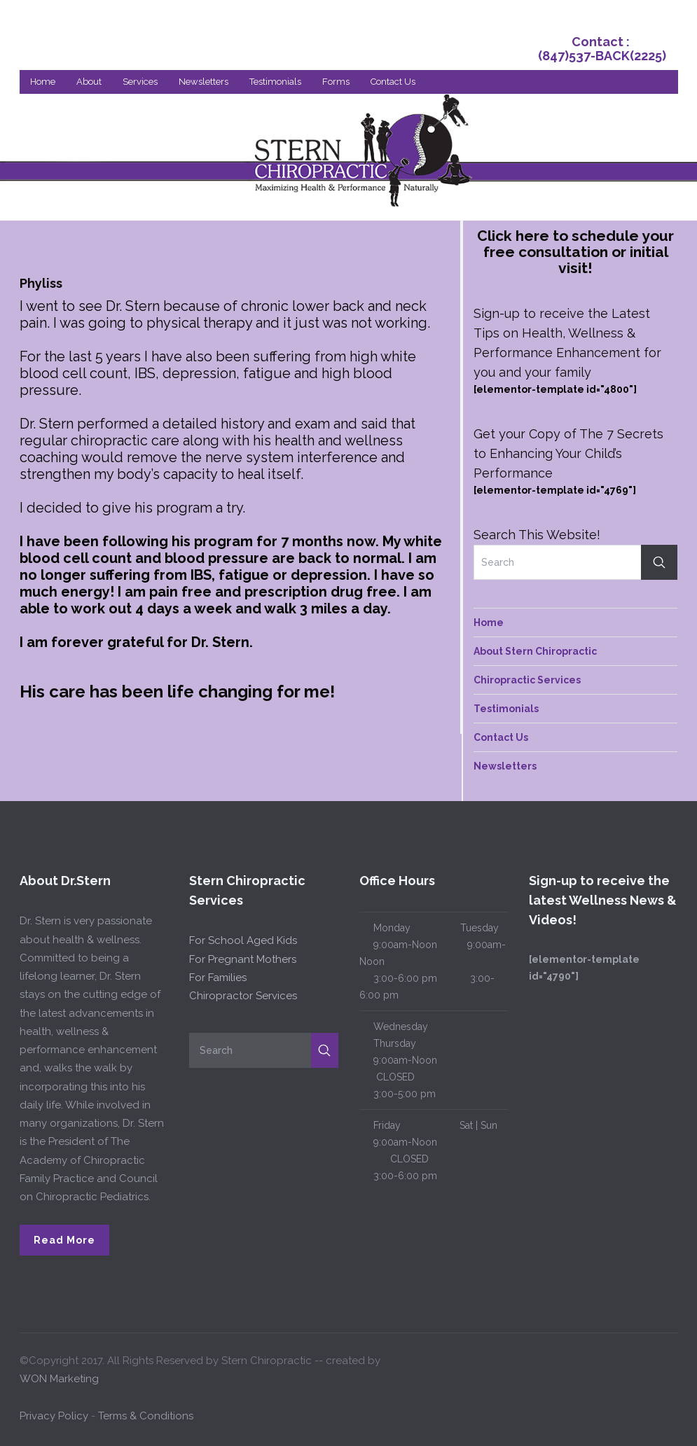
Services (140, 81)
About (89, 81)
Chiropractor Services (243, 995)
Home (42, 81)
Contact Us (393, 81)
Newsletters (203, 81)
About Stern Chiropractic (535, 651)
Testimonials (275, 81)
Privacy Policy (54, 1416)
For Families (218, 977)
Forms (336, 81)
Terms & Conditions (145, 1416)
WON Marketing (59, 1378)
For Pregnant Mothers (242, 959)
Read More (64, 1240)
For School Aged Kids (243, 940)
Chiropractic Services (527, 680)
